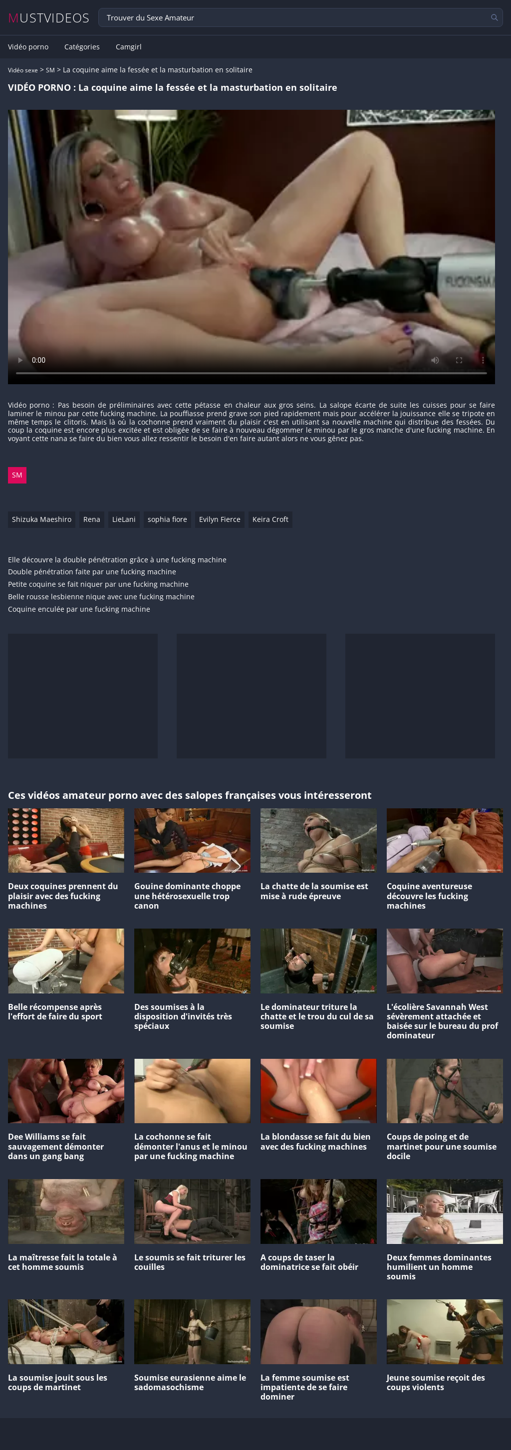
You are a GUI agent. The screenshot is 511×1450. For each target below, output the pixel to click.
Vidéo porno (28, 46)
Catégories (82, 46)
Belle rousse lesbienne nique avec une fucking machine (101, 597)
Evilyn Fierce (220, 519)
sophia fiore (167, 519)
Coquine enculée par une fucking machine (79, 609)
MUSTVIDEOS (49, 17)
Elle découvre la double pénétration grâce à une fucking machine (117, 560)
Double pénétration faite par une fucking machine (92, 572)
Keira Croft (270, 519)
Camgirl (129, 46)
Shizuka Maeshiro (41, 519)
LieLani (124, 519)
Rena (91, 519)
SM (50, 70)
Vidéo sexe (23, 70)
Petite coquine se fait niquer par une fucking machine (98, 584)
